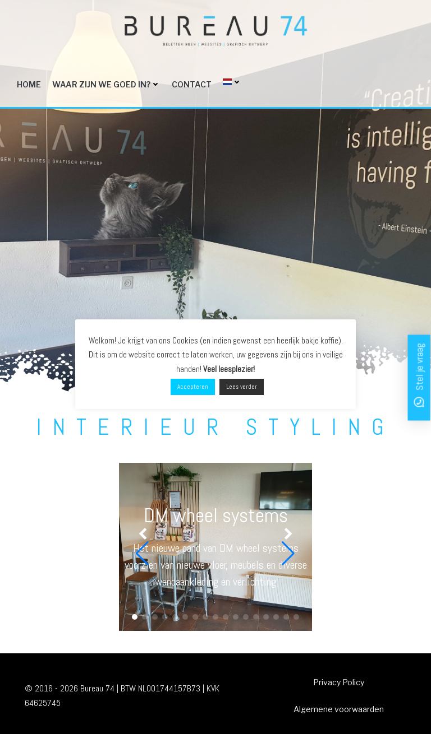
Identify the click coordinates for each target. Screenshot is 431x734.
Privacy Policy (338, 682)
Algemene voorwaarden (339, 709)
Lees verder (241, 386)
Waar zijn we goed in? (106, 84)
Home (29, 84)
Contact (192, 84)
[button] (134, 617)
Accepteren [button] (192, 386)
